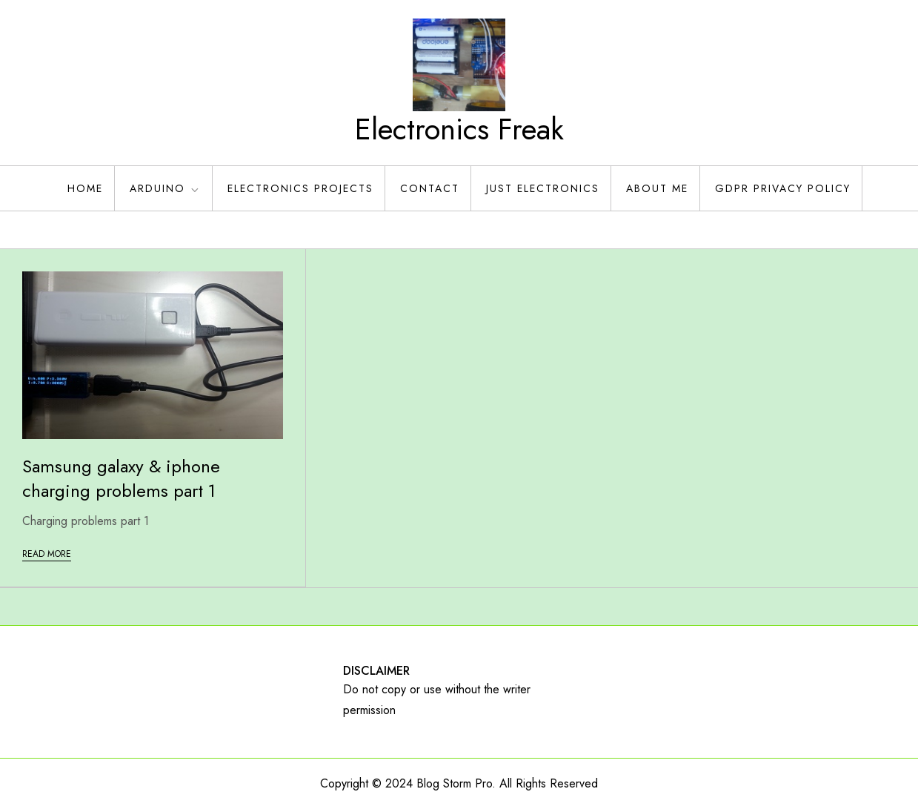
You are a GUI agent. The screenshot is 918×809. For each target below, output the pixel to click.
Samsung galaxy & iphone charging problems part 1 (121, 478)
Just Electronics (542, 188)
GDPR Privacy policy (783, 188)
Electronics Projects (300, 188)
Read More (46, 554)
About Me (657, 188)
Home (85, 188)
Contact (429, 188)
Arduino (165, 188)
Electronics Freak (459, 129)
